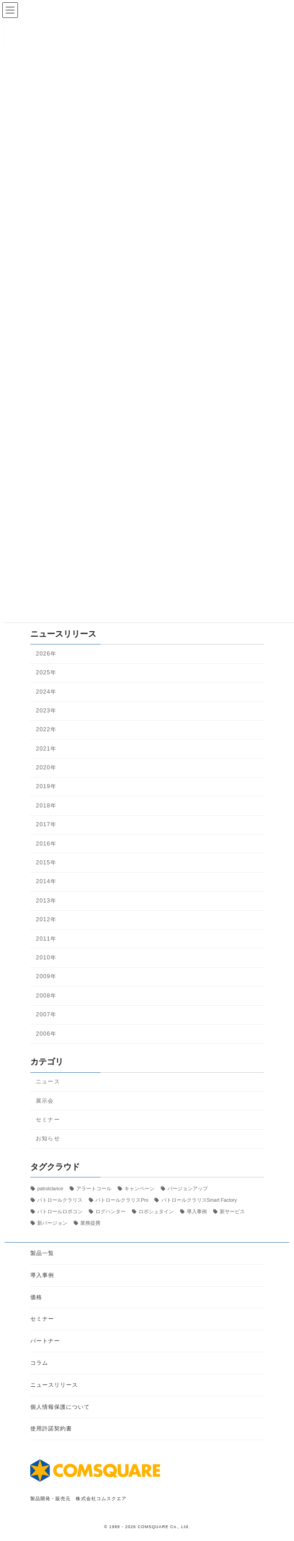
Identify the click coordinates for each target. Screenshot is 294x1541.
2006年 (46, 1034)
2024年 (46, 692)
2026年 (46, 653)
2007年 (46, 1014)
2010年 (46, 957)
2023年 (46, 710)
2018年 (46, 805)
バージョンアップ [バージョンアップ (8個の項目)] (187, 1188)
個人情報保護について (60, 1406)
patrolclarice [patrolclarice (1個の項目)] (50, 1188)
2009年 (46, 977)
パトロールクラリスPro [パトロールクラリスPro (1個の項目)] (121, 1200)
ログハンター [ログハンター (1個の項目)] (110, 1211)
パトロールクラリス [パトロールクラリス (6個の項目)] (60, 1200)
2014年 (46, 882)
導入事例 (42, 1275)
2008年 (46, 995)
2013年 (46, 900)
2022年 (46, 730)
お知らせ (48, 1139)
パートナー (45, 1341)
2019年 (46, 787)
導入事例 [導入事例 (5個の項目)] (197, 1211)
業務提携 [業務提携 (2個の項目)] (90, 1223)
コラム (39, 1363)
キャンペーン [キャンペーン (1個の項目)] (139, 1188)
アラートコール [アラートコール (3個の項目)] (93, 1188)
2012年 (46, 919)
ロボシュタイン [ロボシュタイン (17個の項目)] (156, 1211)
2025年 (46, 672)
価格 (36, 1297)
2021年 (46, 748)
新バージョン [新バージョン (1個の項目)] (52, 1223)
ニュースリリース (54, 1384)
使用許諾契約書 (51, 1428)
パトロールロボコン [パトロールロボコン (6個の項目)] (60, 1211)
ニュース (48, 1081)
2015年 (46, 862)
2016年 (46, 844)
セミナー (48, 1119)
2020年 (46, 767)
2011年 (46, 939)
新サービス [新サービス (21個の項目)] (232, 1211)
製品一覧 (42, 1253)
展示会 (45, 1101)
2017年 (46, 825)
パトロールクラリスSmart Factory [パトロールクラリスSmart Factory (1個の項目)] (199, 1200)
